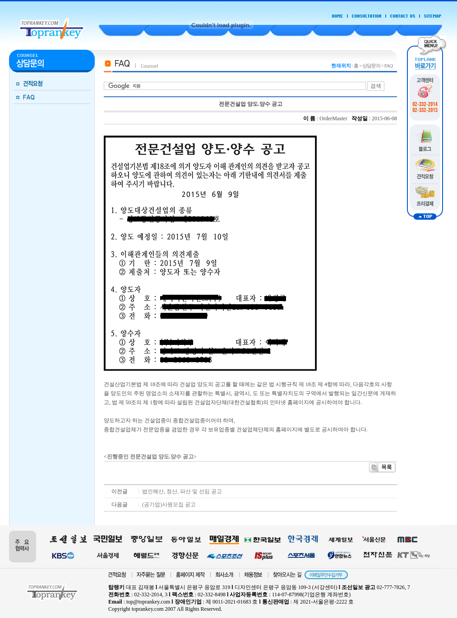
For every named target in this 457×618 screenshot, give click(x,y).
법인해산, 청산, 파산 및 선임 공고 (182, 491)
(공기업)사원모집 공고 (169, 504)
